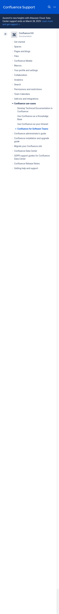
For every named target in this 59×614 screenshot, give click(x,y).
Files (16, 56)
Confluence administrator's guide (30, 133)
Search (49, 6)
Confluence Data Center (25, 151)
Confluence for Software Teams (32, 129)
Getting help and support (26, 168)
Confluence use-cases (25, 103)
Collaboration (20, 75)
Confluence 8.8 (26, 33)
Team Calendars (22, 94)
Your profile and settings (26, 70)
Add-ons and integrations (26, 99)
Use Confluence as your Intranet (32, 124)
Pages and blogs (22, 51)
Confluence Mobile (23, 61)
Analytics (18, 80)
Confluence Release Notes (27, 163)
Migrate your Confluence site (28, 146)
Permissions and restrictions (28, 89)
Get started (19, 42)
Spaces (17, 46)
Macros (18, 65)
